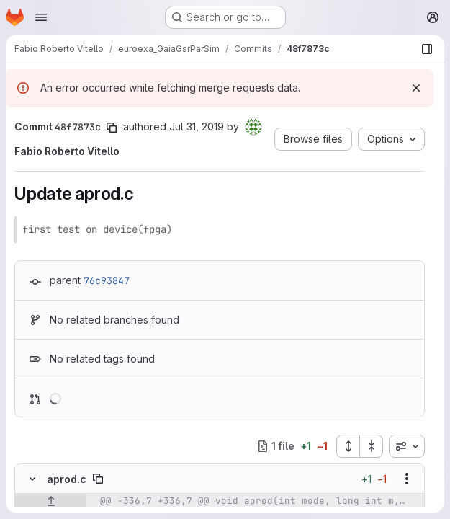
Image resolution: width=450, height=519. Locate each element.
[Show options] (406, 478)
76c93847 (107, 280)
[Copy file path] (98, 478)
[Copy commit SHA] (111, 127)
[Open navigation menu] (41, 17)
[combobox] (407, 446)
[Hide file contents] (32, 478)
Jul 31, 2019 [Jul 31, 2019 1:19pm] (196, 126)
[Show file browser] (426, 49)
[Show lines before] (50, 501)
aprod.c (66, 479)
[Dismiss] (416, 88)
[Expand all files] (347, 446)
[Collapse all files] (371, 446)
